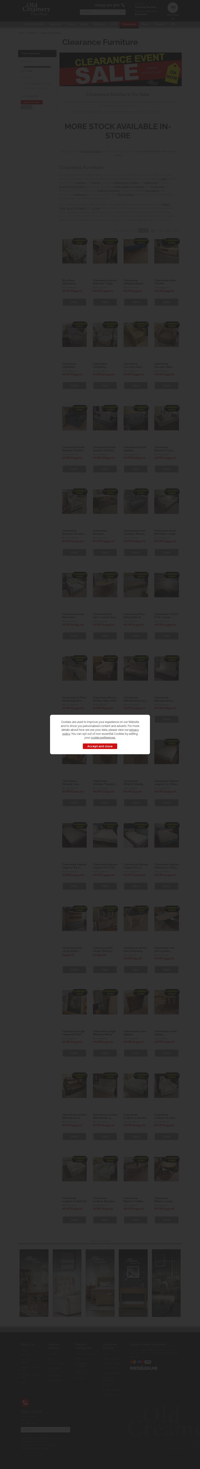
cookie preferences (103, 737)
